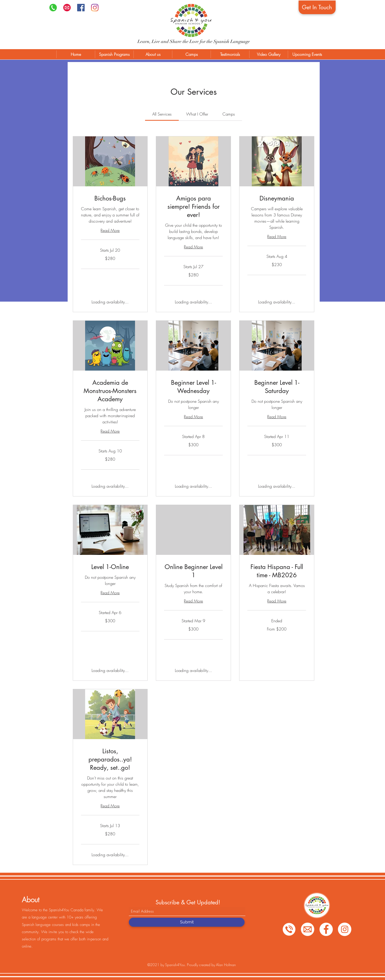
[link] (162, 114)
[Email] (307, 929)
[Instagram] (95, 7)
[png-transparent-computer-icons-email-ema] (67, 7)
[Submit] (187, 922)
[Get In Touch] (317, 7)
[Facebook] (81, 7)
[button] (114, 54)
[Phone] (53, 7)
